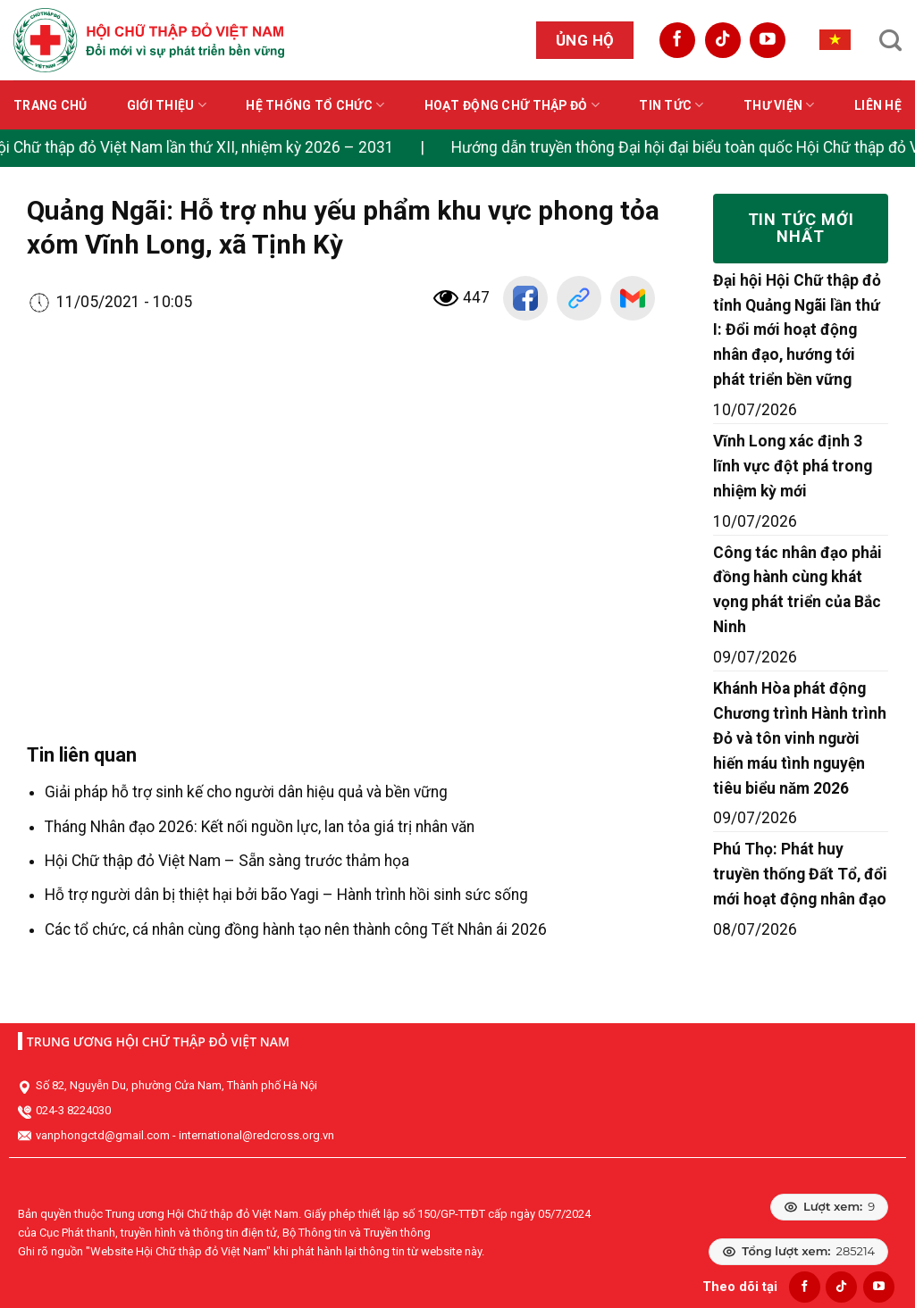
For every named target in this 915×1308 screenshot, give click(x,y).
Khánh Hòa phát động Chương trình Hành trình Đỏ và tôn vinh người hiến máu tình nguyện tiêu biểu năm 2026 (799, 738)
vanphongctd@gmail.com (103, 1135)
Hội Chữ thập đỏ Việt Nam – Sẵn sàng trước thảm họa (227, 861)
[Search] (890, 40)
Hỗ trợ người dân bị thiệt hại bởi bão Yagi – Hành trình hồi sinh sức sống (286, 895)
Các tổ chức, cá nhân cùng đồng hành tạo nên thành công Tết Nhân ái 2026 (296, 929)
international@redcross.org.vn (256, 1135)
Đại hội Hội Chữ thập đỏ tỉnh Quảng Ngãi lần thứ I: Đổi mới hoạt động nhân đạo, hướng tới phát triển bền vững (797, 330)
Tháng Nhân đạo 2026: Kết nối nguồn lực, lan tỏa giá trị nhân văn (259, 827)
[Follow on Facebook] (677, 40)
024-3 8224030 (73, 1110)
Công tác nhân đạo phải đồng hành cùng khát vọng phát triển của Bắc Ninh (797, 590)
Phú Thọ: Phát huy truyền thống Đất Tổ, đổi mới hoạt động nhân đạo (800, 874)
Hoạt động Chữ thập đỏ (512, 104)
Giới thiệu (166, 104)
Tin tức (671, 104)
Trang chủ (50, 105)
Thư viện (779, 104)
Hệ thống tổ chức (315, 104)
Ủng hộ (585, 40)
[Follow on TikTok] (723, 40)
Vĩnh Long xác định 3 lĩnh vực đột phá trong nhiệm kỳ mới (792, 466)
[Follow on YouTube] (767, 40)
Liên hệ (878, 105)
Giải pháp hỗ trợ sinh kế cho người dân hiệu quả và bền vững (246, 792)
